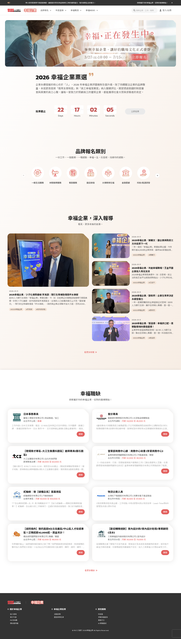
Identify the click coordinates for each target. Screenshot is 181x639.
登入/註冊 (165, 10)
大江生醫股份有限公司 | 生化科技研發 (40, 458)
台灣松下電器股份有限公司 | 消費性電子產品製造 (129, 495)
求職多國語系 (103, 617)
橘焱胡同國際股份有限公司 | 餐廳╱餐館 (41, 536)
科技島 (100, 614)
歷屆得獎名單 (59, 617)
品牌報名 (46, 10)
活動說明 (57, 614)
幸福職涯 (76, 10)
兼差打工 (101, 620)
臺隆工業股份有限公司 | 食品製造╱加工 (41, 418)
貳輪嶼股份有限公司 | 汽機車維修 (38, 495)
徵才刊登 (13, 617)
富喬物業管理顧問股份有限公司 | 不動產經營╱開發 (130, 454)
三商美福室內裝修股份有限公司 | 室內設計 (126, 536)
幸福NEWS (92, 10)
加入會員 (13, 614)
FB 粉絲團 (13, 620)
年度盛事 (61, 10)
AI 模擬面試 (102, 623)
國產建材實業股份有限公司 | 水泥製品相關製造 (128, 418)
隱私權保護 (14, 623)
